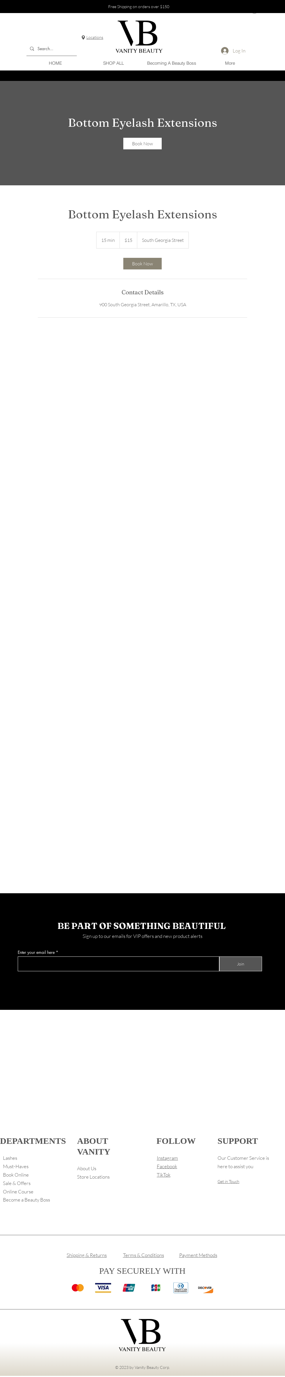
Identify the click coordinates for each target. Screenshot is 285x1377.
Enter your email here (36, 952)
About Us (86, 1168)
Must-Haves (15, 1166)
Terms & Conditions (143, 1255)
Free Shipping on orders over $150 (138, 6)
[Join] (240, 963)
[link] (142, 143)
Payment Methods (198, 1255)
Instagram (167, 1158)
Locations (94, 37)
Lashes (10, 1158)
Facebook (167, 1166)
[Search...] (51, 48)
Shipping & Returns (87, 1255)
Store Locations (93, 1177)
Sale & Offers (17, 1183)
